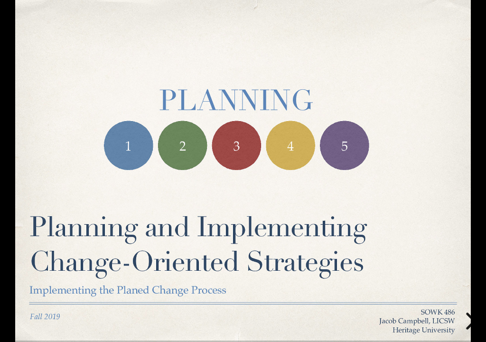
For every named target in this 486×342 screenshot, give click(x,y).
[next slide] (469, 321)
